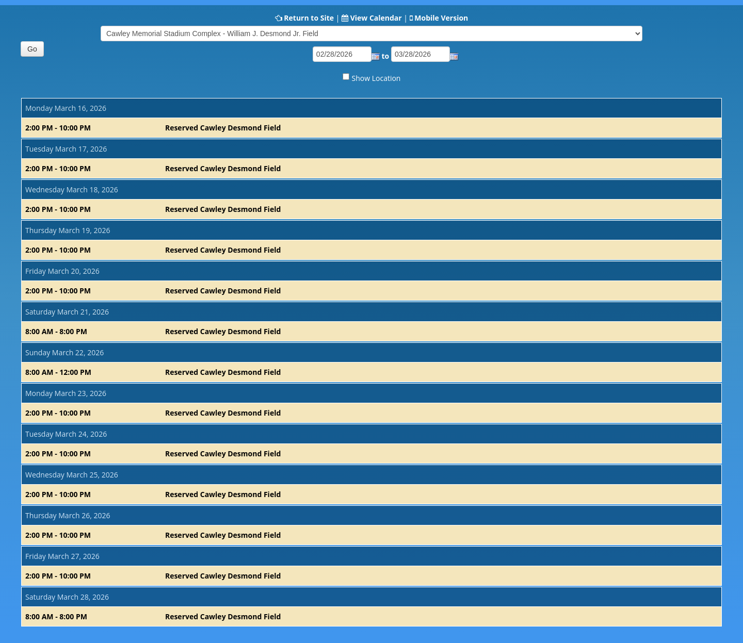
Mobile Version (441, 18)
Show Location (376, 78)
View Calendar (376, 18)
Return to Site (309, 18)
